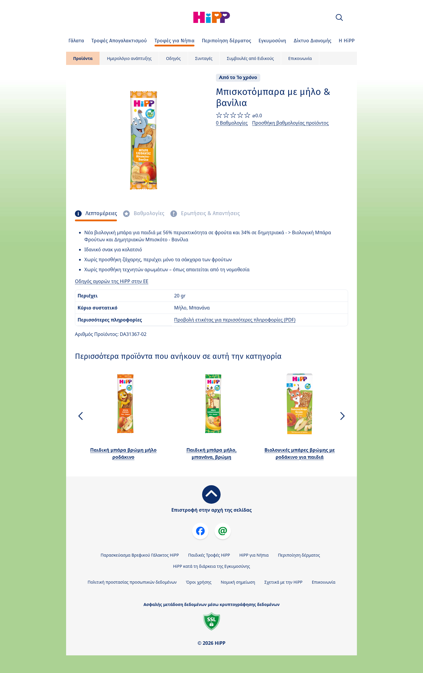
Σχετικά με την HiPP (283, 582)
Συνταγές (203, 58)
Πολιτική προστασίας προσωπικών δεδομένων (132, 582)
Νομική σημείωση (238, 582)
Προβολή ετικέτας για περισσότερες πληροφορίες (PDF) (235, 320)
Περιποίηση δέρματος (299, 555)
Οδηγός (173, 58)
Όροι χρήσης (199, 582)
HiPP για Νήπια (254, 555)
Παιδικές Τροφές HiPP (209, 555)
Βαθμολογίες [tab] (148, 213)
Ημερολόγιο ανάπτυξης (129, 58)
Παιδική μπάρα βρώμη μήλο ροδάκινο (123, 453)
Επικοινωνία (300, 58)
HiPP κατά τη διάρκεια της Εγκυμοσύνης (211, 566)
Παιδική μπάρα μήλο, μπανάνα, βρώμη (211, 453)
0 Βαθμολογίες (232, 123)
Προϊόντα (83, 58)
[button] (339, 17)
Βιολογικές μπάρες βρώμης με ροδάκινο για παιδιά (299, 453)
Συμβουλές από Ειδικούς (250, 58)
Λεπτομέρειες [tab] (100, 213)
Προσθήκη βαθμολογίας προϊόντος (290, 123)
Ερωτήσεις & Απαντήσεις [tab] (209, 213)
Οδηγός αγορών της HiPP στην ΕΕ (111, 281)
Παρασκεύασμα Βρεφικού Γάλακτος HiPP (140, 555)
